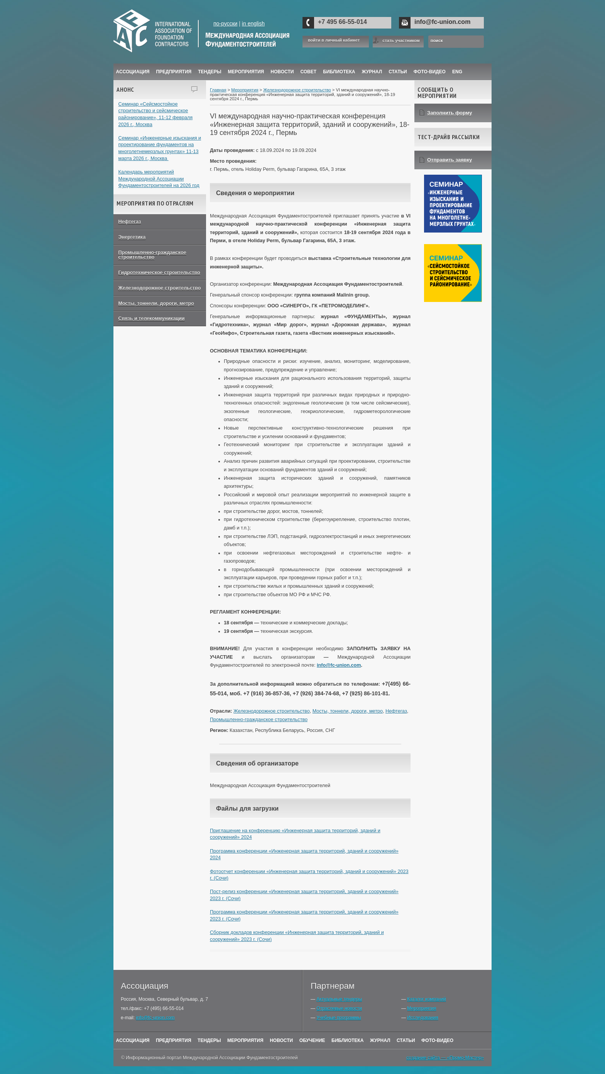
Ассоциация (133, 71)
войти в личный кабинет (334, 40)
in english (253, 23)
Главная (218, 90)
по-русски (225, 23)
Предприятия (173, 71)
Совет (308, 71)
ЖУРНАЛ (372, 71)
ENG (457, 71)
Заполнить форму (449, 113)
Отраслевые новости (339, 1008)
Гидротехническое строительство (159, 272)
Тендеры (209, 71)
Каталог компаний (426, 999)
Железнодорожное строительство (159, 288)
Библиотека (339, 71)
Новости (282, 71)
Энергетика (132, 237)
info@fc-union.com (442, 22)
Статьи (398, 71)
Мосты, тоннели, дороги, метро (156, 303)
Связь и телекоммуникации (151, 318)
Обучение (312, 1040)
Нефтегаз (129, 221)
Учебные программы (338, 1017)
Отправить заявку (449, 160)
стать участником (400, 40)
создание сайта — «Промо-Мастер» (445, 1058)
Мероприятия (246, 71)
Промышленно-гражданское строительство (152, 255)
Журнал (380, 1040)
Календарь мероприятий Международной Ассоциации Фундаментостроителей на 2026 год (158, 178)
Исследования (422, 1017)
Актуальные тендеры (339, 999)
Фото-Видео (430, 71)
